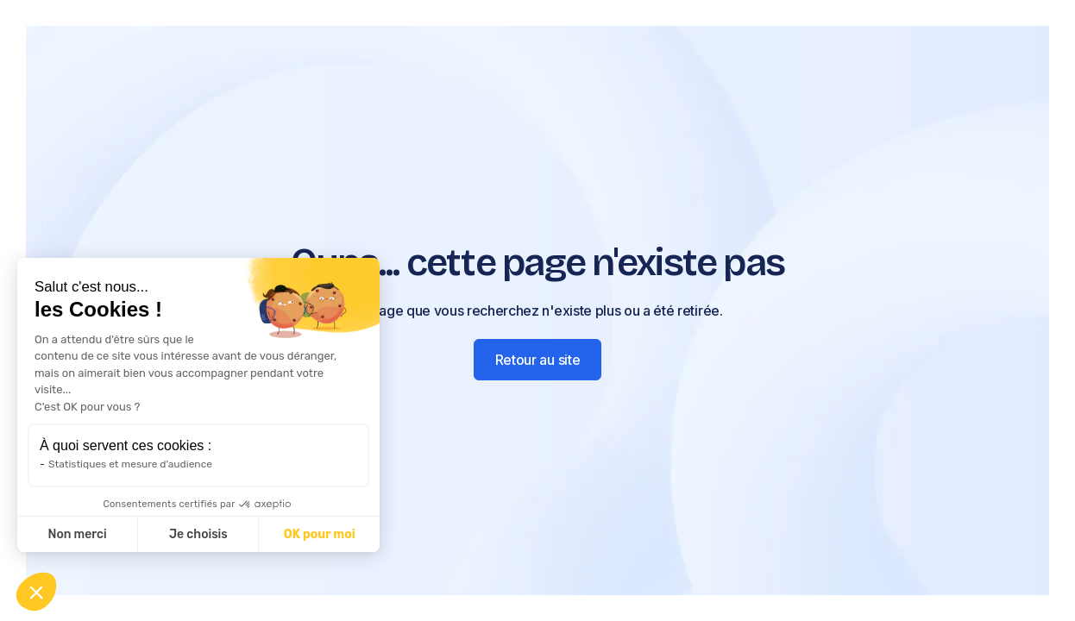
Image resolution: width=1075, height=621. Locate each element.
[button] (36, 591)
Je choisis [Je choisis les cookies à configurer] (198, 534)
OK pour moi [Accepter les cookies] (319, 534)
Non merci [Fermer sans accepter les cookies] (76, 534)
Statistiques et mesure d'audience (130, 464)
